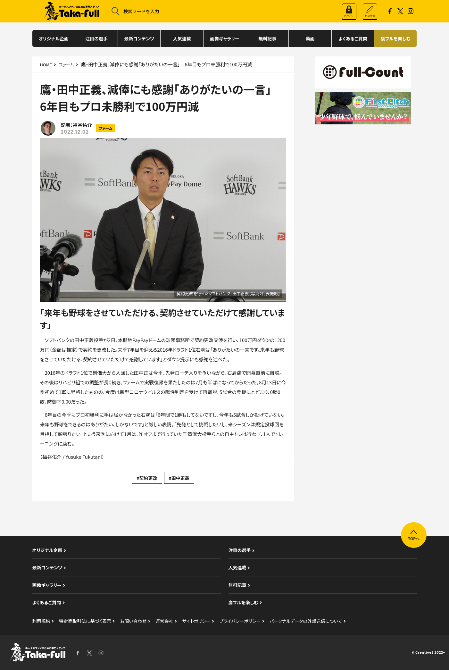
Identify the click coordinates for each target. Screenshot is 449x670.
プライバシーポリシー (240, 621)
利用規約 (41, 621)
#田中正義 (179, 478)
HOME (46, 65)
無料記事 (267, 38)
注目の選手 (96, 38)
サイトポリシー (196, 621)
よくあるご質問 (352, 38)
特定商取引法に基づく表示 (85, 621)
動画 (310, 38)
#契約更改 (147, 478)
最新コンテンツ (139, 38)
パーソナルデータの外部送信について (306, 621)
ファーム (66, 65)
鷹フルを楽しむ (396, 38)
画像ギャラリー (224, 38)
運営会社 (164, 621)
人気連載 (182, 38)
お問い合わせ (133, 621)
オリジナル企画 (53, 38)
